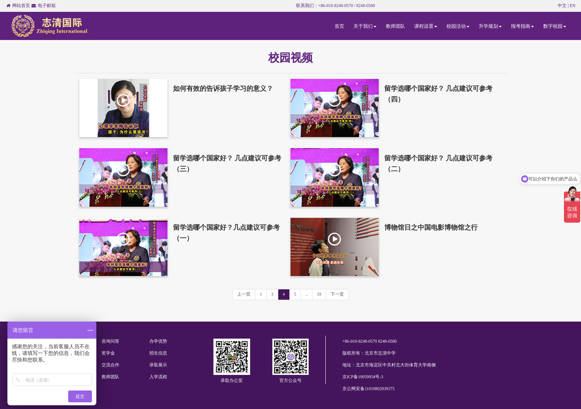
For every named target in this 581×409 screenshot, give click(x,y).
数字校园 (554, 26)
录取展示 (158, 365)
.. (306, 294)
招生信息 (158, 353)
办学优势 (158, 341)
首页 (339, 26)
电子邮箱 (47, 5)
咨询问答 (110, 341)
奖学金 (108, 353)
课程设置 (425, 26)
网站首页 (21, 5)
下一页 (337, 294)
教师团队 (395, 26)
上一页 (243, 294)
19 (319, 294)
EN (572, 5)
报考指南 (522, 26)
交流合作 (110, 365)
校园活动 (457, 26)
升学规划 (490, 26)
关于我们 (364, 26)
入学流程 (158, 377)
